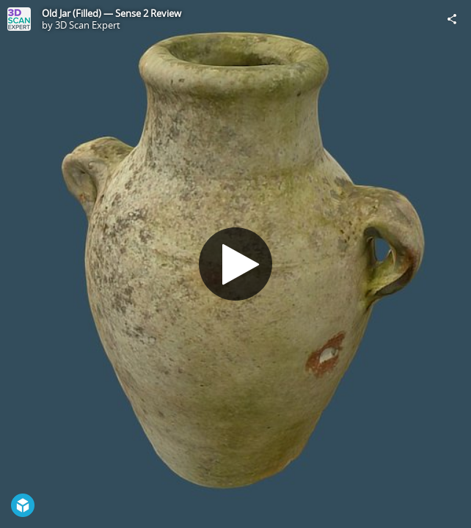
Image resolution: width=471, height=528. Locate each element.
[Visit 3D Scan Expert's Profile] (19, 19)
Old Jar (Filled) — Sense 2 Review (111, 13)
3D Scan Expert (87, 25)
